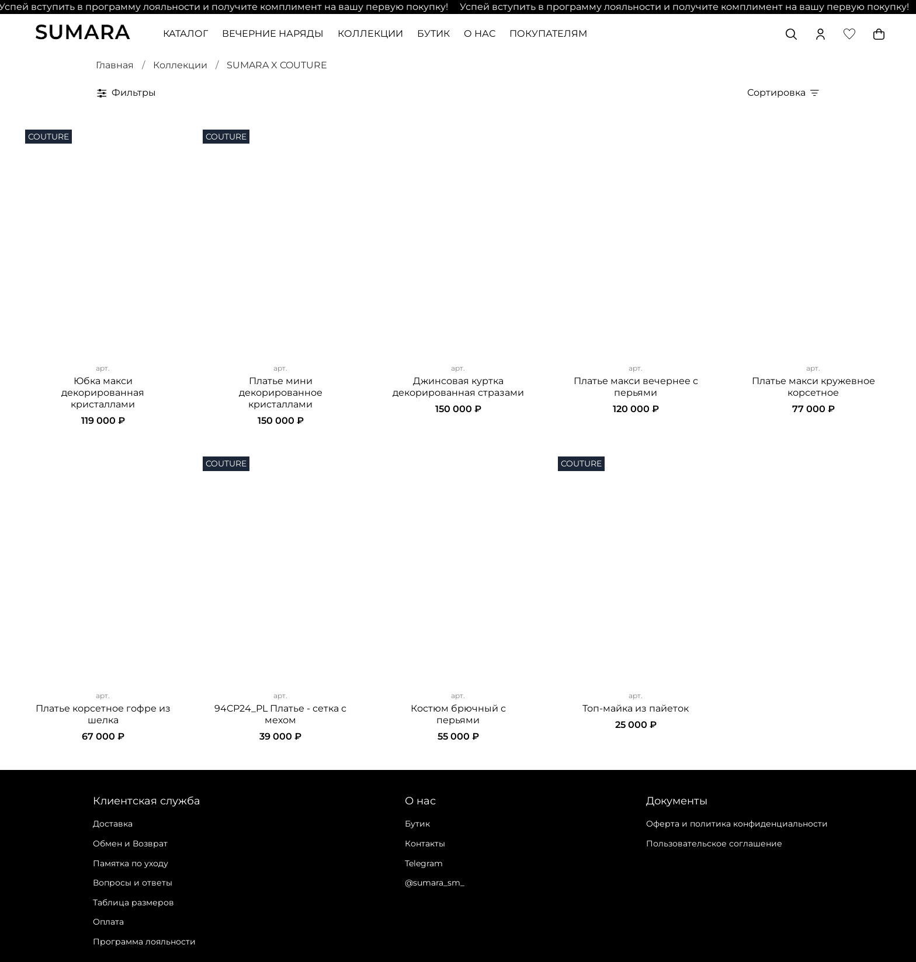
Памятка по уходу (130, 863)
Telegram (424, 863)
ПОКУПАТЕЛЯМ (548, 33)
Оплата (108, 921)
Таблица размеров (133, 902)
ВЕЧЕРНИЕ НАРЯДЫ (273, 33)
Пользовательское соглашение (714, 843)
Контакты (425, 843)
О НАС (479, 33)
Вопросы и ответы (132, 882)
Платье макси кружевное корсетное (813, 386)
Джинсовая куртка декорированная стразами (458, 386)
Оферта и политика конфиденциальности (737, 823)
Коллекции (180, 65)
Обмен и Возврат (130, 843)
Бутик (417, 823)
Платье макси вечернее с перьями (636, 386)
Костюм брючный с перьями (458, 714)
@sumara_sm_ (434, 882)
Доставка (113, 823)
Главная (115, 65)
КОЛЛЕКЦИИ (370, 33)
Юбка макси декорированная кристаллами (102, 392)
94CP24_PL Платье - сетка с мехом (280, 714)
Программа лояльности (144, 941)
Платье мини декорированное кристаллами (280, 392)
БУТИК (433, 33)
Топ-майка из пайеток (635, 708)
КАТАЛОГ (185, 33)
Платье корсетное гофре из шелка (103, 714)
